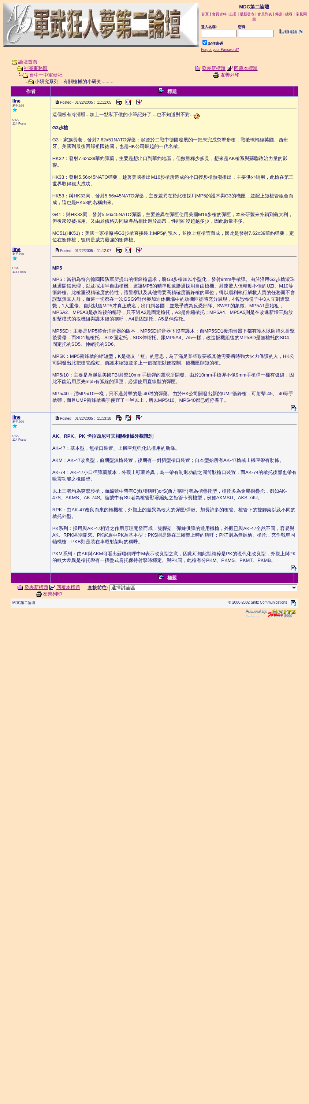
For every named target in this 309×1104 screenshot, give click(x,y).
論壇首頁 (27, 61)
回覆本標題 (246, 68)
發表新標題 (214, 68)
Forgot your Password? (220, 50)
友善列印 (229, 75)
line (16, 101)
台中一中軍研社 (46, 75)
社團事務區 (36, 68)
